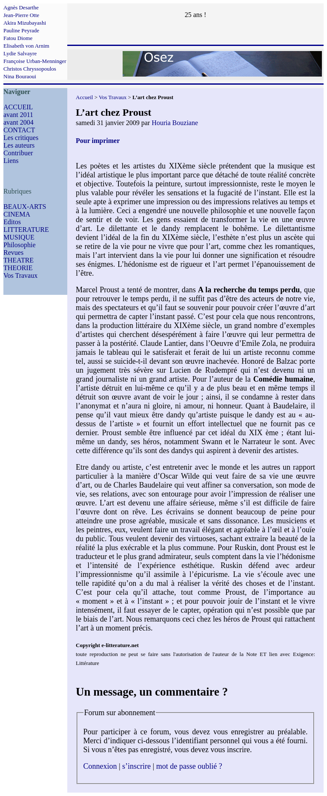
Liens (11, 160)
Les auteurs (18, 145)
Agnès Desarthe (21, 7)
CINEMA (16, 214)
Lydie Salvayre (20, 53)
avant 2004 (18, 122)
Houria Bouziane (175, 122)
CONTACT (19, 130)
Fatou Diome (17, 38)
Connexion (100, 766)
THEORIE (17, 267)
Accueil (84, 97)
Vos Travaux (20, 275)
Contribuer (18, 153)
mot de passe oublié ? (189, 766)
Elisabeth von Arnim (26, 46)
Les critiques (20, 137)
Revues (13, 252)
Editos (12, 221)
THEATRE (18, 260)
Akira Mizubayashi (24, 23)
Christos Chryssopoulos (29, 69)
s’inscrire (136, 766)
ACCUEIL (18, 107)
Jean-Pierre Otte (21, 15)
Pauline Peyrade (21, 30)
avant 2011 (18, 114)
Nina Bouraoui (19, 76)
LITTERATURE (26, 229)
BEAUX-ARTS (24, 206)
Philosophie (19, 244)
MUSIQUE (18, 237)
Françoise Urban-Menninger (34, 61)
